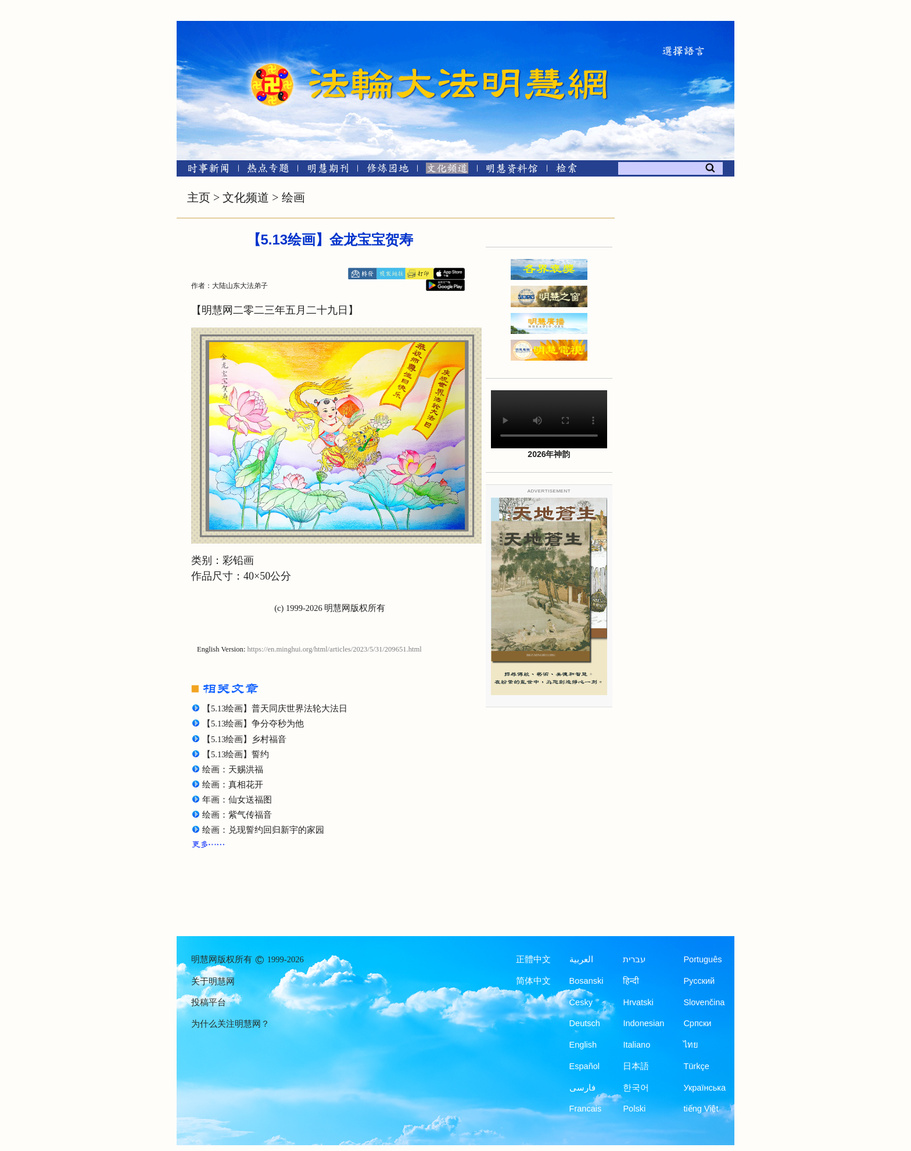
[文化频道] (447, 170)
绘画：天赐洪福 (232, 769)
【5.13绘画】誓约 (235, 754)
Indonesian (643, 1023)
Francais (585, 1108)
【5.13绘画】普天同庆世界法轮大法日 (274, 708)
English (583, 1044)
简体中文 (533, 980)
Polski (634, 1108)
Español (584, 1066)
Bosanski (586, 980)
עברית (634, 959)
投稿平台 (208, 1002)
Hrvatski (638, 1002)
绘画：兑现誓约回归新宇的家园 (263, 830)
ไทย (690, 1044)
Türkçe (696, 1066)
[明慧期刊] (328, 170)
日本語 (636, 1066)
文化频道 (246, 197)
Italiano (636, 1044)
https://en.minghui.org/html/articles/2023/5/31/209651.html (335, 649)
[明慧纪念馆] (512, 170)
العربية (581, 959)
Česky (581, 1002)
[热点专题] (268, 170)
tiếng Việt (700, 1108)
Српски (697, 1023)
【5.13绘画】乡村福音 (244, 739)
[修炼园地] (387, 170)
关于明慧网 (213, 981)
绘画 (293, 197)
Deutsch (584, 1023)
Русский (699, 980)
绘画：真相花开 (232, 784)
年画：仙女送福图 (237, 799)
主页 (198, 197)
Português (702, 959)
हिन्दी (631, 980)
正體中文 (533, 959)
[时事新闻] (204, 170)
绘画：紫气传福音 (237, 814)
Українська (704, 1087)
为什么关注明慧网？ (230, 1023)
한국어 (636, 1087)
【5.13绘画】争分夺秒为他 (253, 723)
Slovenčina (704, 1002)
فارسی (582, 1087)
